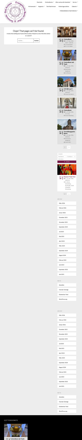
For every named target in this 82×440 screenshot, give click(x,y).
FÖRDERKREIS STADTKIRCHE (68, 11)
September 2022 (63, 267)
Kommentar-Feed (63, 292)
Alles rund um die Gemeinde (63, 2)
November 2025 (63, 220)
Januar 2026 (62, 210)
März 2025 (62, 244)
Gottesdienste (49, 2)
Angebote (41, 6)
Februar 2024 (62, 258)
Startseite (39, 2)
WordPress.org (63, 297)
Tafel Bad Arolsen (51, 6)
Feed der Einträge (63, 287)
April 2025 (62, 239)
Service (75, 2)
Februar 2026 (62, 206)
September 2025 (63, 225)
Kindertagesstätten (64, 6)
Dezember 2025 (63, 215)
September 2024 (63, 248)
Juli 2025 (61, 229)
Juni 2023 (61, 262)
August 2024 (62, 253)
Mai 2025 (61, 234)
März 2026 (62, 201)
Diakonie (74, 6)
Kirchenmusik (31, 6)
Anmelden (61, 283)
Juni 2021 (61, 272)
